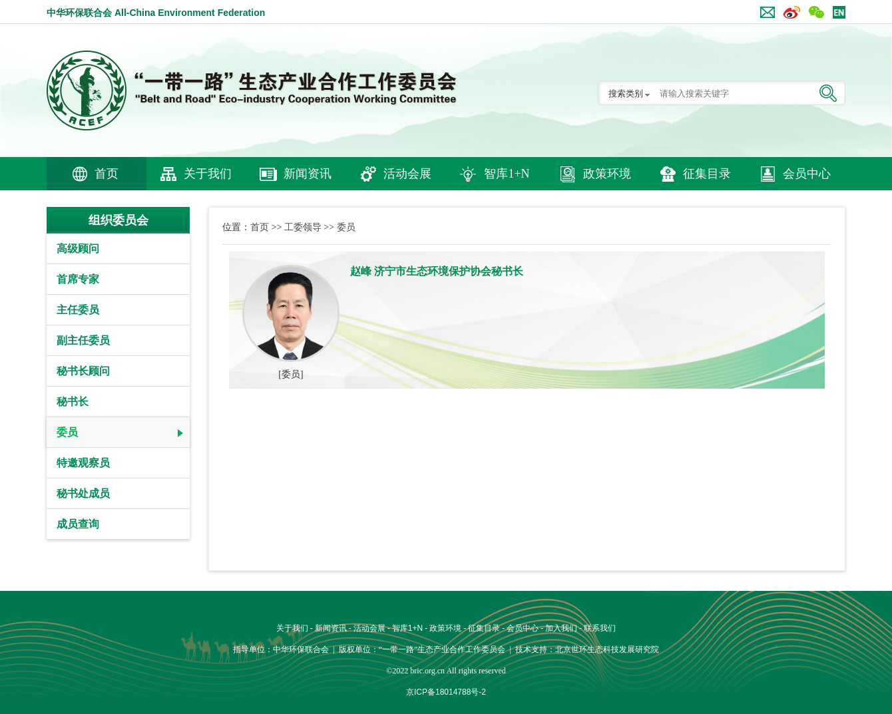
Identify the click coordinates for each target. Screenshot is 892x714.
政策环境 (607, 173)
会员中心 (807, 173)
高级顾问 (78, 248)
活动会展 (407, 173)
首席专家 (78, 279)
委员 (67, 432)
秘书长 (73, 401)
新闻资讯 (308, 173)
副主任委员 (83, 340)
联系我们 (600, 628)
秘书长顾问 (83, 371)
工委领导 (303, 227)
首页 (106, 173)
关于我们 (208, 173)
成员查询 (78, 524)
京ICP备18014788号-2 (446, 692)
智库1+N (506, 173)
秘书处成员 (83, 493)
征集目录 (707, 173)
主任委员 (78, 309)
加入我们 (561, 628)
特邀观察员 (83, 462)
